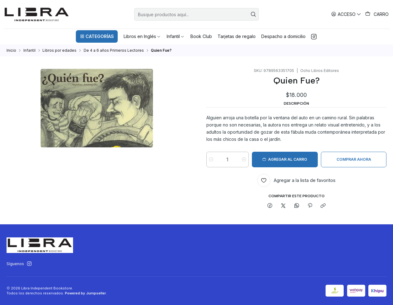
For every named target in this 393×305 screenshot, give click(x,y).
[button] (97, 36)
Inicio (11, 50)
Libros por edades (59, 50)
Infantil (29, 50)
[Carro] (377, 14)
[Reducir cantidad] (211, 159)
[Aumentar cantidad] (244, 159)
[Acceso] (346, 14)
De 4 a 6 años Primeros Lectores (114, 50)
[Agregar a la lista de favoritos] (296, 180)
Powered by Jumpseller (85, 293)
